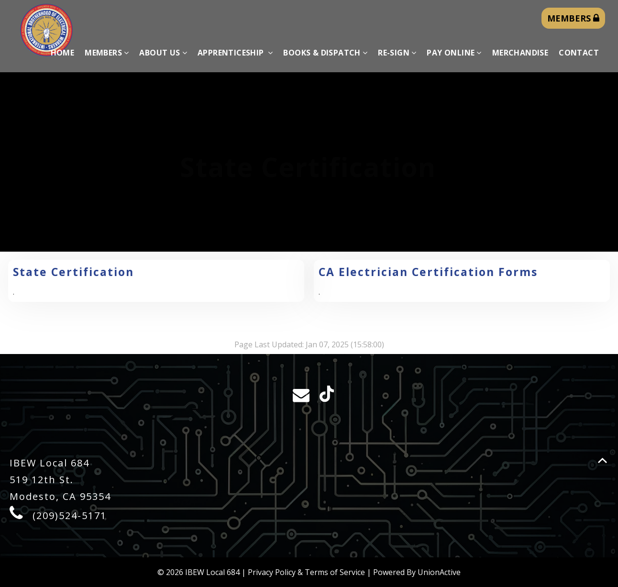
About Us (163, 52)
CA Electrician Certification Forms (428, 271)
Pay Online (454, 52)
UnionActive (439, 572)
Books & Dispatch (325, 52)
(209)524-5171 (70, 515)
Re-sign (397, 52)
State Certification (73, 271)
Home (63, 52)
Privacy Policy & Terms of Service (306, 572)
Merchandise (520, 52)
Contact (579, 52)
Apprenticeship (235, 52)
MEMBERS (573, 18)
